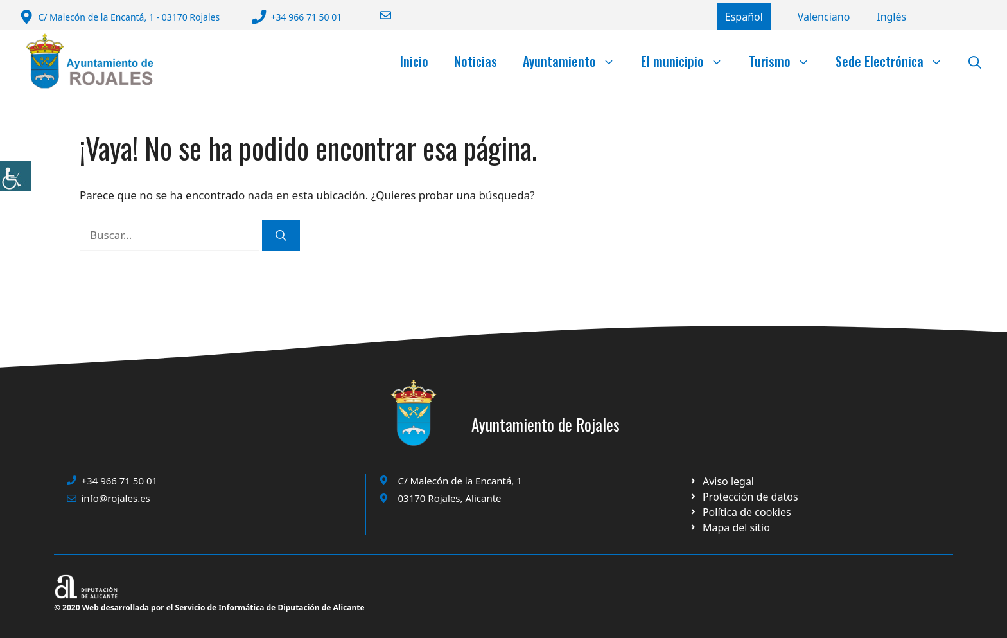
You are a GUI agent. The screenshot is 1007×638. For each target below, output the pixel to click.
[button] (975, 61)
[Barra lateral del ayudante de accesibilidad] (15, 176)
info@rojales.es (116, 498)
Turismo (786, 61)
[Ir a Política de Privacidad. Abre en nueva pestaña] (721, 481)
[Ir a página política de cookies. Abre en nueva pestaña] (743, 496)
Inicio (414, 61)
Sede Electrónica (896, 61)
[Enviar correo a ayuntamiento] (377, 15)
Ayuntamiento (575, 61)
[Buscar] (281, 235)
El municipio (688, 61)
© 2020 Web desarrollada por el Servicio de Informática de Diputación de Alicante (209, 607)
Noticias (475, 61)
